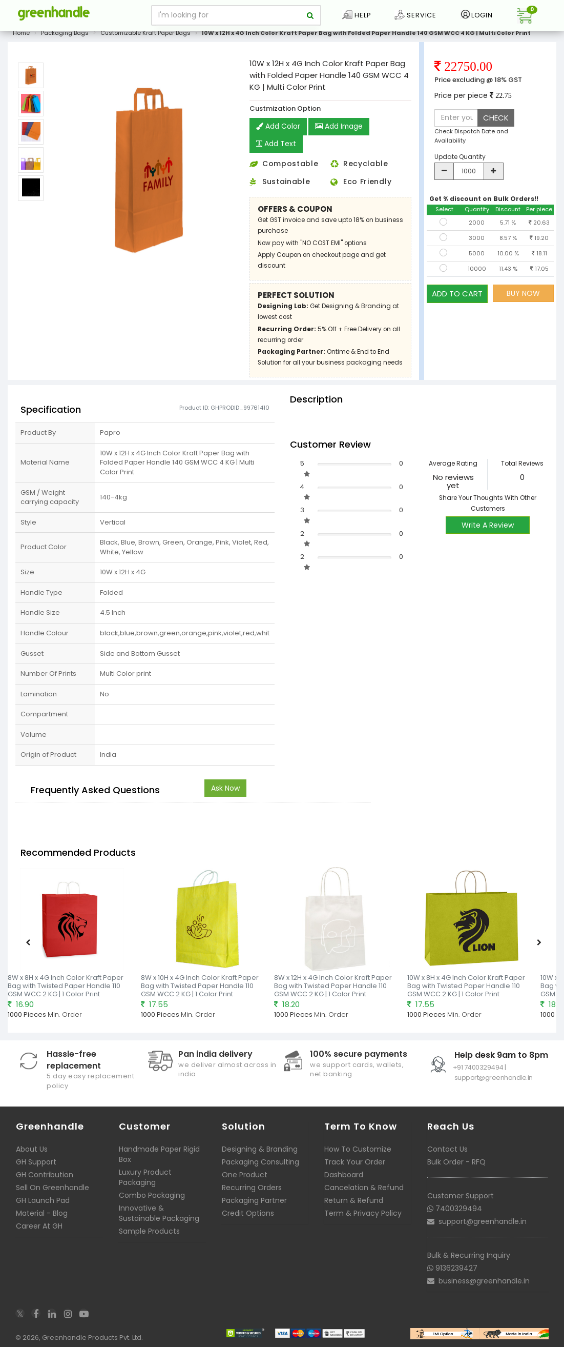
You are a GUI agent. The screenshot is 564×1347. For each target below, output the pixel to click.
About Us (32, 1149)
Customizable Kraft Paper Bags (145, 33)
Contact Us (447, 1149)
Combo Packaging (152, 1195)
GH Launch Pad (43, 1200)
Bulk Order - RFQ (456, 1162)
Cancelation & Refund (364, 1187)
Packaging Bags (65, 33)
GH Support (36, 1162)
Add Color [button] (278, 127)
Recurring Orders (252, 1187)
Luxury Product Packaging (145, 1177)
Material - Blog (42, 1213)
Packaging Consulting (260, 1162)
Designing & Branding (260, 1149)
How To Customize (357, 1149)
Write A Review (488, 525)
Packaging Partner (254, 1200)
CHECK (496, 117)
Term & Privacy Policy (363, 1213)
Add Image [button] (339, 127)
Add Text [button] (276, 144)
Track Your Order (354, 1162)
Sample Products (149, 1231)
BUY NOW (523, 293)
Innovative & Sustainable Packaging (159, 1213)
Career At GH (39, 1226)
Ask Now (225, 788)
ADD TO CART (457, 293)
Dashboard (343, 1175)
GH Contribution (44, 1175)
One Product (244, 1175)
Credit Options (248, 1213)
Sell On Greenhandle (52, 1187)
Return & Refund (353, 1200)
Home (21, 33)
